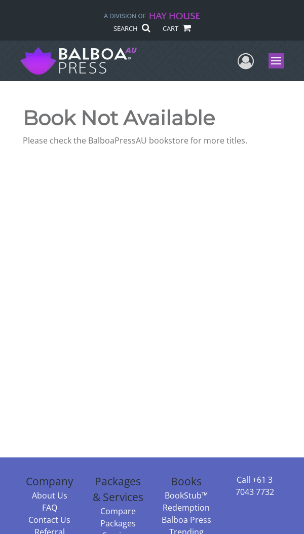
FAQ (49, 507)
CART (176, 28)
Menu (277, 60)
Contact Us (49, 519)
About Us (49, 495)
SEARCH (131, 28)
